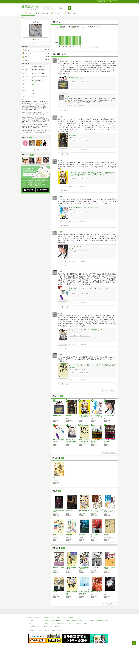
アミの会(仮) (82, 594)
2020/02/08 (83, 149)
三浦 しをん (82, 513)
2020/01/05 (83, 302)
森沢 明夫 (93, 570)
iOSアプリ (57, 626)
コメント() (75, 92)
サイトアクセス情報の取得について (99, 620)
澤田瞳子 (55, 570)
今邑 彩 (67, 513)
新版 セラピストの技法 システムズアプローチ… (58, 441)
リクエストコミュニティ (81, 623)
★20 (70, 186)
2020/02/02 (83, 186)
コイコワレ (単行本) (75, 246)
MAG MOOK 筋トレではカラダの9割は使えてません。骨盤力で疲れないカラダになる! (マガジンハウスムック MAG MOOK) (92, 174)
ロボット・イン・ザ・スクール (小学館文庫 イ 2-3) (85, 330)
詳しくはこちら (29, 174)
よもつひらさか (69, 510)
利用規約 (70, 617)
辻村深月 (71, 137)
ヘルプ (46, 623)
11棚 (32, 84)
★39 (70, 344)
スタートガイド (61, 617)
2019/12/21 (83, 379)
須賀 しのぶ (94, 594)
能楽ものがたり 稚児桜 (58, 567)
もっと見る (94, 47)
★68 (70, 150)
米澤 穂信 (55, 594)
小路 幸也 (55, 480)
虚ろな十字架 (82, 534)
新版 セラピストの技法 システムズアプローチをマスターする (89, 288)
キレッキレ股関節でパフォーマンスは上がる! (83, 207)
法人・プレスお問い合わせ (64, 623)
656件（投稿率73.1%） (37, 81)
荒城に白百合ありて (96, 591)
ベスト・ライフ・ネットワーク (77, 369)
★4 (76, 105)
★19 (70, 303)
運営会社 (46, 620)
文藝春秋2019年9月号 (76, 78)
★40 (70, 261)
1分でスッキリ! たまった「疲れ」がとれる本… (84, 441)
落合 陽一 (93, 537)
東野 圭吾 (81, 537)
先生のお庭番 (69, 534)
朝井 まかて (68, 537)
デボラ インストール (71, 443)
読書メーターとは (49, 617)
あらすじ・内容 (84, 81)
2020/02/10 (83, 92)
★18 (70, 221)
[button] (69, 8)
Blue (105, 591)
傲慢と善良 (72, 135)
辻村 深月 (68, 418)
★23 (70, 92)
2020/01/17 (83, 261)
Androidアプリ (48, 626)
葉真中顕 (106, 594)
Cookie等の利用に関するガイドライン (77, 620)
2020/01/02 (83, 344)
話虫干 (54, 477)
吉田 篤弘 (55, 513)
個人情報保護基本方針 (58, 620)
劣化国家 (106, 534)
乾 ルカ (71, 248)
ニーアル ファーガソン (109, 537)
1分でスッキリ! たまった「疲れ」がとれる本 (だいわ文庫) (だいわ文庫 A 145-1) (92, 366)
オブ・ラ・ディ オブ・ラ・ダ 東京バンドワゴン (109, 512)
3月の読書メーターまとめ (35, 43)
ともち (60, 59)
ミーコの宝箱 (94, 567)
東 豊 (70, 290)
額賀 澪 (80, 570)
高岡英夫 (71, 209)
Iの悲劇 (55, 591)
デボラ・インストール (75, 332)
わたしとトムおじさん (58, 534)
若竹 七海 (68, 570)
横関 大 (93, 443)
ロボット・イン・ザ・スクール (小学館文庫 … (71, 441)
